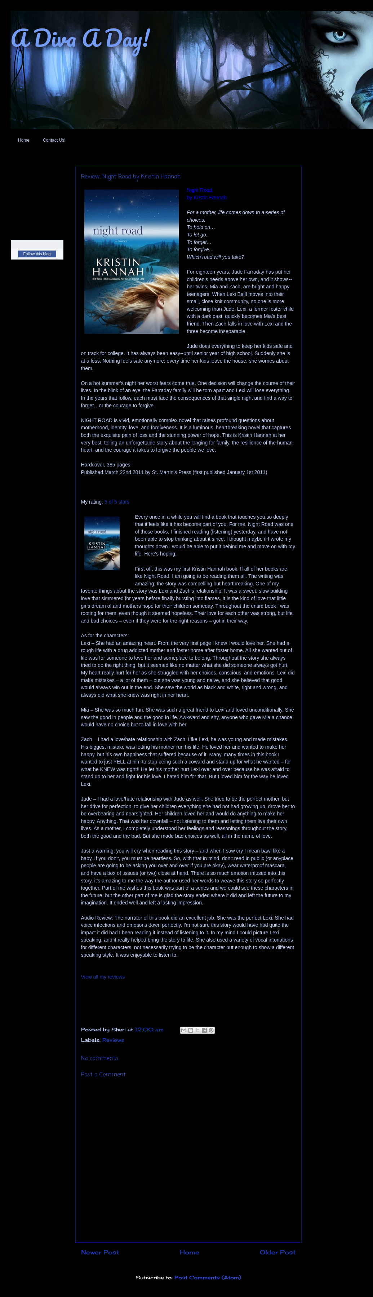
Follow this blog (37, 254)
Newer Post (100, 1252)
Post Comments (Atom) (207, 1277)
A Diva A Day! (80, 38)
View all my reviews (103, 977)
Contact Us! (54, 140)
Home (24, 140)
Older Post (278, 1252)
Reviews (113, 1040)
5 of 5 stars (117, 502)
